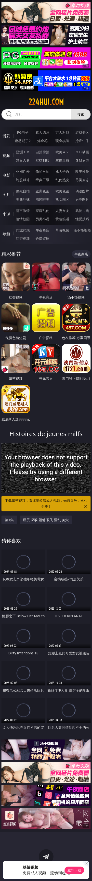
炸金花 (42, 140)
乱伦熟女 (62, 179)
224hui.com (46, 102)
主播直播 (62, 160)
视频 (6, 155)
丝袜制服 (42, 160)
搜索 (80, 114)
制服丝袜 (23, 179)
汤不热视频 (82, 230)
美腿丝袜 (23, 199)
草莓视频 (62, 230)
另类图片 (82, 199)
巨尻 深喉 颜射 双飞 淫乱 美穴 (46, 520)
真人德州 (42, 132)
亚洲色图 (42, 191)
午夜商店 (42, 230)
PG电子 (22, 132)
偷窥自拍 (23, 191)
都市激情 (23, 210)
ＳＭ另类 (82, 160)
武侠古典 (82, 210)
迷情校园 (23, 219)
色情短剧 (42, 238)
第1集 (9, 520)
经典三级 (42, 179)
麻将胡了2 (23, 140)
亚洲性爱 (23, 171)
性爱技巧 (82, 219)
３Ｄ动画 (82, 152)
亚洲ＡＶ (23, 152)
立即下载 (74, 870)
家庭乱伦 (42, 210)
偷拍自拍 (42, 171)
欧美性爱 (82, 171)
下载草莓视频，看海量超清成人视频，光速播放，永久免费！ (46, 503)
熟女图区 (62, 199)
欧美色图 (62, 191)
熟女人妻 (23, 160)
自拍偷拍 (42, 152)
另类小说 (42, 219)
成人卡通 (62, 171)
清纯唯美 (42, 199)
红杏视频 (23, 238)
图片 (6, 194)
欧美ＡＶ (62, 152)
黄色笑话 (62, 219)
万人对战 (62, 132)
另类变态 (82, 179)
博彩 (6, 136)
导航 (6, 233)
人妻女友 (62, 210)
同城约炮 (23, 230)
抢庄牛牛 (82, 140)
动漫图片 (82, 191)
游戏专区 (82, 132)
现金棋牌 (62, 140)
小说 (6, 214)
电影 (6, 175)
